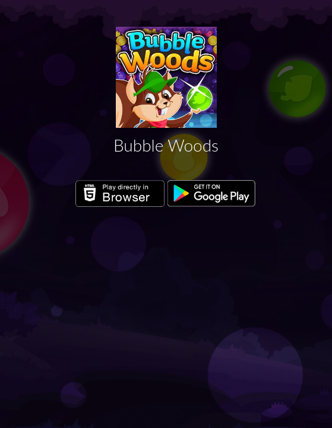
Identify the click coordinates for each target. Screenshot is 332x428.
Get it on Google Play (212, 193)
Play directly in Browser (120, 193)
